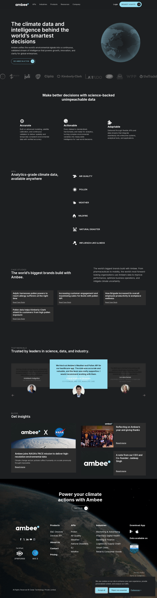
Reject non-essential (119, 590)
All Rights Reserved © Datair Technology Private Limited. (34, 590)
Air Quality (76, 535)
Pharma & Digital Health (108, 535)
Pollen (74, 532)
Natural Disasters (79, 543)
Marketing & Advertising (108, 532)
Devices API (56, 535)
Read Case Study (19, 302)
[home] (22, 4)
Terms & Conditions (137, 576)
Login (115, 4)
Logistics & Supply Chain (108, 543)
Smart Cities (102, 547)
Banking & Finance (105, 539)
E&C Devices (56, 532)
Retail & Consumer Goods (109, 551)
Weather (75, 539)
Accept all (101, 590)
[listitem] (78, 378)
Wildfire (74, 551)
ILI (72, 547)
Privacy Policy (139, 572)
